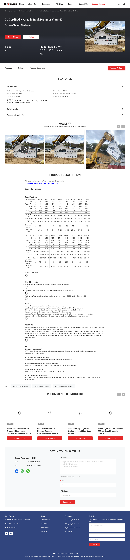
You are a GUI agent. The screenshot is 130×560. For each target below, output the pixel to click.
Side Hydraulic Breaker (42, 386)
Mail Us (31, 37)
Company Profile (45, 519)
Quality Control (45, 527)
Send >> (94, 544)
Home (7, 11)
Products (13, 11)
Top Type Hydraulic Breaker (72, 528)
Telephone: (64, 491)
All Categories (68, 531)
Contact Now (67, 502)
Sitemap (54, 553)
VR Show (59, 4)
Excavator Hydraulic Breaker (72, 520)
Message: (64, 457)
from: (62, 481)
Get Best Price (13, 37)
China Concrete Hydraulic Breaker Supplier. (36, 556)
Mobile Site (63, 553)
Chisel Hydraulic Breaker (21, 386)
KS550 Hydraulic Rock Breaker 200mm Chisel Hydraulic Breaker (110, 431)
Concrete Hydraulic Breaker (63, 386)
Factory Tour (44, 523)
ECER (103, 556)
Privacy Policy (74, 553)
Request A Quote (116, 68)
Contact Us (44, 531)
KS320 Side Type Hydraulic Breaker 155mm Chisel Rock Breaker (79, 431)
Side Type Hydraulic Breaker (26, 11)
